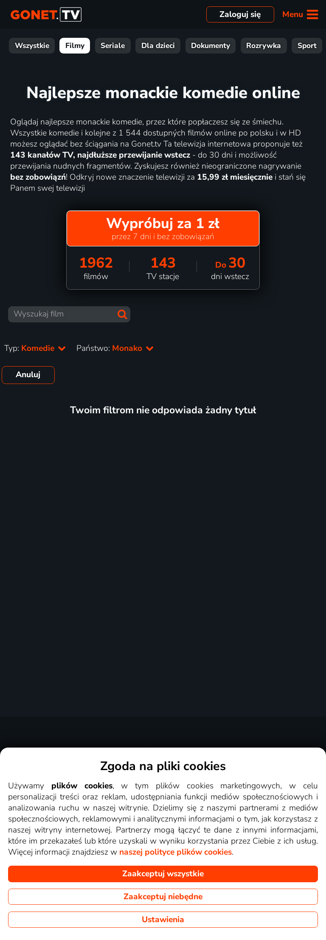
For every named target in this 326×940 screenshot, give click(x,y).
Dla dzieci (158, 46)
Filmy (74, 46)
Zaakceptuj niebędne (163, 896)
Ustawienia (163, 919)
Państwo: (115, 348)
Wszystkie (32, 46)
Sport (307, 46)
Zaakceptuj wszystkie (163, 873)
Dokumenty (210, 46)
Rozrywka (263, 46)
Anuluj (28, 374)
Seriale (113, 46)
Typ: (35, 348)
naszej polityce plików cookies (175, 852)
